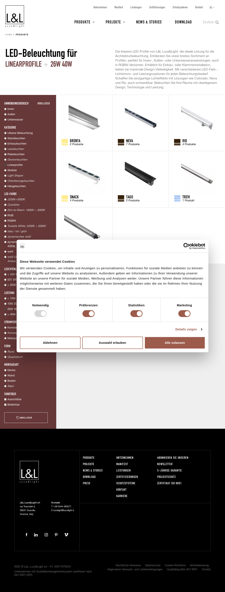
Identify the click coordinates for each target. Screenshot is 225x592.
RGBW (11, 220)
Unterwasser (15, 119)
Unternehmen (100, 7)
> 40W (11, 314)
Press (86, 483)
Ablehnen (50, 342)
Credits (206, 569)
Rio (184, 140)
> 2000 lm (13, 285)
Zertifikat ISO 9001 (169, 483)
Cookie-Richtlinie (175, 565)
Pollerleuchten (16, 154)
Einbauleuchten (16, 143)
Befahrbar (13, 404)
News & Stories (149, 22)
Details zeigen (186, 329)
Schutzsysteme (180, 7)
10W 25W (13, 303)
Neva (129, 140)
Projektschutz (166, 476)
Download (183, 22)
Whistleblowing (199, 565)
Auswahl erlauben (112, 342)
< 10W (11, 298)
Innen (10, 109)
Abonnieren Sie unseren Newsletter (173, 461)
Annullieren (44, 103)
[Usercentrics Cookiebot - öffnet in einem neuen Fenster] (186, 246)
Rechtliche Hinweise (128, 565)
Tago (129, 197)
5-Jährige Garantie (169, 470)
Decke (11, 370)
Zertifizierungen (157, 7)
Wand (11, 375)
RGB (10, 215)
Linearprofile (15, 165)
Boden (11, 381)
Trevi (186, 197)
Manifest (118, 7)
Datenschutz (152, 565)
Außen (11, 114)
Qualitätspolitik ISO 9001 (182, 569)
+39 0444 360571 (62, 506)
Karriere (122, 495)
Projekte (113, 22)
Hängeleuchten (16, 186)
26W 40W (13, 309)
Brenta (75, 140)
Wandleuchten (16, 138)
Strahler (12, 170)
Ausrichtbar (14, 399)
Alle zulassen (175, 342)
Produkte (82, 22)
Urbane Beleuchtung (20, 133)
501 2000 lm (15, 279)
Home (8, 35)
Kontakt (199, 7)
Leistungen (136, 7)
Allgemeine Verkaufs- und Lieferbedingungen (135, 569)
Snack (74, 197)
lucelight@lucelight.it (63, 510)
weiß (10, 251)
